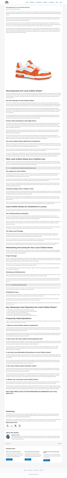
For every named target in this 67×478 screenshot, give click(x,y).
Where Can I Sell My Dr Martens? (13, 451)
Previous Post (7, 443)
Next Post (60, 443)
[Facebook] (7, 426)
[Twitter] (11, 426)
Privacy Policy (36, 470)
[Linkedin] (19, 426)
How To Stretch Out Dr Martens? (32, 451)
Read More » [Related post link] (9, 459)
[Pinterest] (15, 426)
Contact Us (41, 470)
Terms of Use (30, 470)
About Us (25, 470)
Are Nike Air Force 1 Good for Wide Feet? (51, 452)
